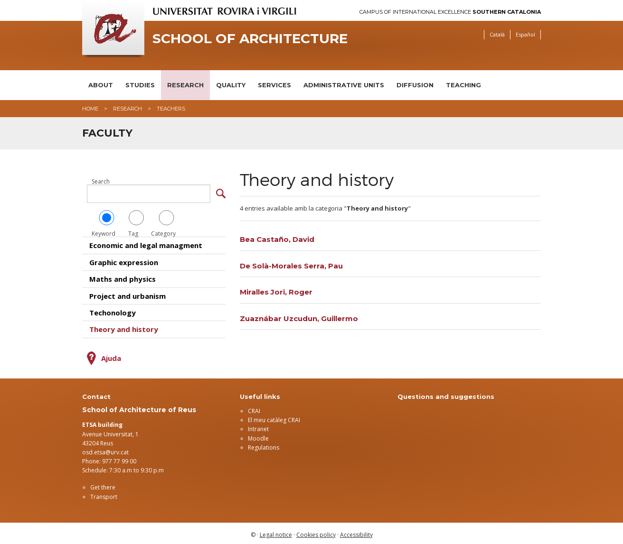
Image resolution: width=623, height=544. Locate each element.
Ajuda (111, 355)
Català (497, 34)
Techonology (112, 309)
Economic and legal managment (145, 243)
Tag (136, 221)
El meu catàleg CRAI (274, 418)
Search (101, 181)
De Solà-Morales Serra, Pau (291, 265)
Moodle (258, 436)
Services (274, 85)
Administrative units (343, 85)
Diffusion (415, 85)
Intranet (258, 427)
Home (90, 108)
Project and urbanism (127, 293)
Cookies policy (316, 532)
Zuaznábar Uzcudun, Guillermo (299, 318)
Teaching (463, 85)
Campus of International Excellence (450, 12)
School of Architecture (250, 38)
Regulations (263, 445)
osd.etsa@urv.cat (105, 449)
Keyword (107, 221)
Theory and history (123, 327)
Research (185, 85)
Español (525, 34)
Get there (102, 485)
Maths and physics (122, 276)
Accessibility (356, 532)
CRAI (254, 408)
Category (166, 221)
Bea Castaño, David (277, 239)
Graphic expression (123, 259)
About (100, 85)
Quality (230, 85)
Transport (103, 494)
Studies (140, 85)
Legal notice (276, 532)
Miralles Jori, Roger (276, 291)
